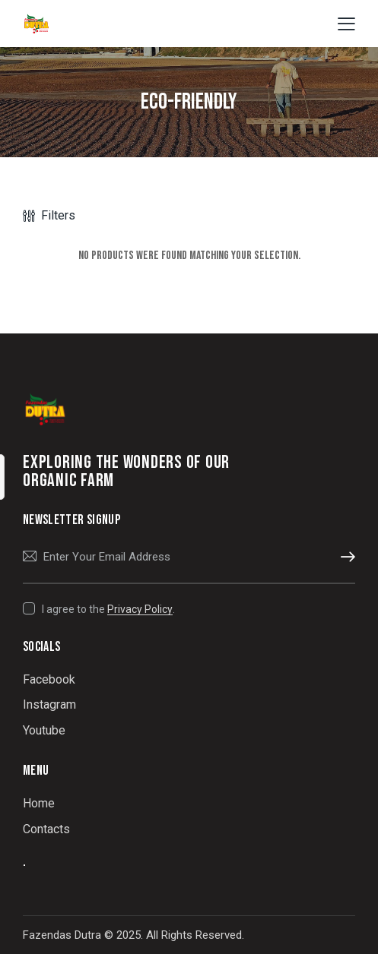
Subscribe (343, 557)
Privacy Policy (140, 609)
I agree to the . (108, 609)
